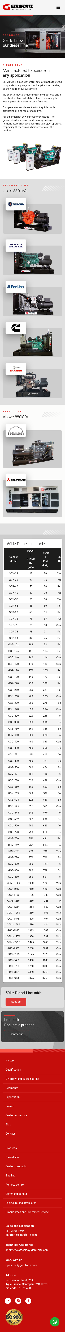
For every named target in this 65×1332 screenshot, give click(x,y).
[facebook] (28, 1301)
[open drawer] (58, 7)
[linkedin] (8, 1301)
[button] (8, 1301)
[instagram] (18, 1301)
